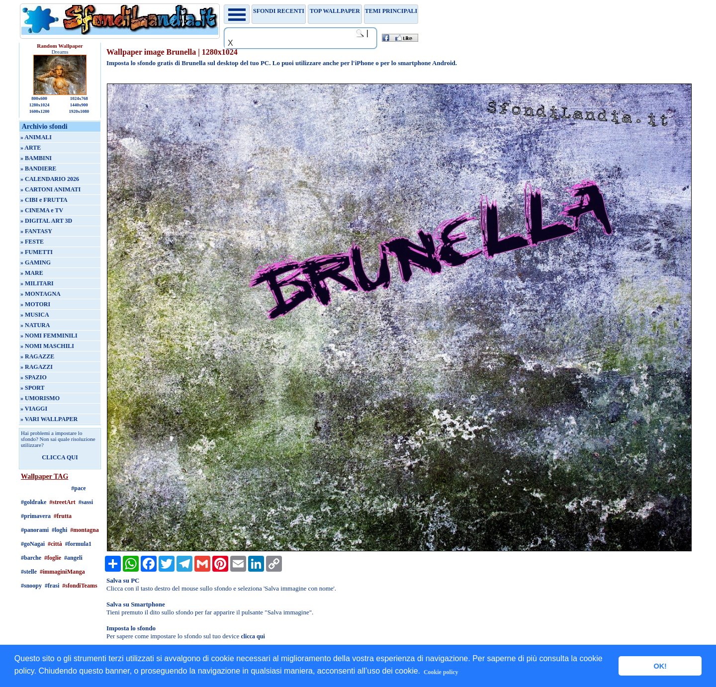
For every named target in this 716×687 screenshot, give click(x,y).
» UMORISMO (40, 398)
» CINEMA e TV (41, 210)
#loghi (59, 529)
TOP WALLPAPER (335, 10)
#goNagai (33, 543)
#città (55, 543)
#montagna (84, 529)
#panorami (35, 529)
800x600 (39, 98)
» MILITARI (37, 283)
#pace (78, 488)
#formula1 (78, 543)
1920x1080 (79, 111)
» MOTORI (35, 304)
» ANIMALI (36, 137)
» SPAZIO (33, 377)
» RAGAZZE (37, 356)
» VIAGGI (33, 408)
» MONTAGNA (40, 293)
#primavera (36, 516)
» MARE (31, 272)
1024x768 (79, 98)
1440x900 (79, 104)
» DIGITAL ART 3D (46, 220)
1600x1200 (39, 111)
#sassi (86, 502)
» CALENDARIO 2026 (49, 178)
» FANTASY (36, 231)
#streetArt (62, 502)
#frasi (52, 585)
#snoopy (31, 585)
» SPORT (32, 387)
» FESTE (32, 241)
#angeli (73, 557)
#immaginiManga (62, 571)
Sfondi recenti (278, 10)
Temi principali (391, 10)
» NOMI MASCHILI (47, 346)
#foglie (52, 557)
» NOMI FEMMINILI (49, 335)
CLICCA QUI (60, 457)
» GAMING (35, 262)
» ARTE (30, 147)
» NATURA (35, 325)
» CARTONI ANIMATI (50, 189)
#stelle (29, 571)
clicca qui (253, 636)
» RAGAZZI (36, 366)
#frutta (63, 516)
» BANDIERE (38, 168)
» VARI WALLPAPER (49, 419)
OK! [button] (659, 666)
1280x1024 (39, 104)
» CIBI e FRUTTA (44, 199)
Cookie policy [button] (441, 672)
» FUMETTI (36, 252)
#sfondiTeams (79, 585)
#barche (31, 557)
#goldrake (33, 502)
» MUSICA (34, 314)
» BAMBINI (36, 158)
